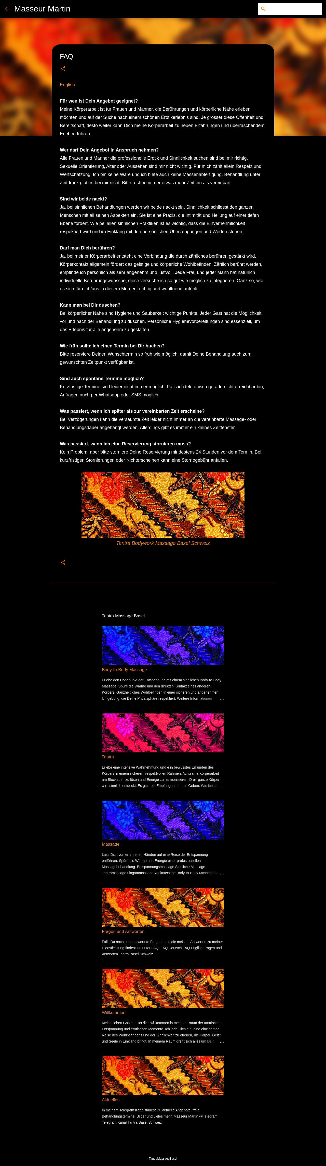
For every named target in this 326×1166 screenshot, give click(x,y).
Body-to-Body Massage (124, 669)
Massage (110, 844)
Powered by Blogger (163, 1148)
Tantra (108, 757)
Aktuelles (110, 1099)
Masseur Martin (42, 8)
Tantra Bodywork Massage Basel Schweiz (163, 543)
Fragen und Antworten (123, 931)
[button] (63, 69)
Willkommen (114, 1012)
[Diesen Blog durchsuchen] (295, 9)
